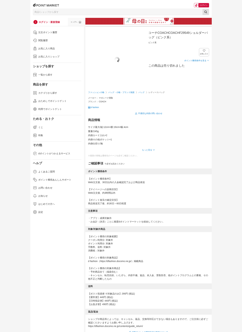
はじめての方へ (44, 204)
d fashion (95, 107)
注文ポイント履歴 (45, 32)
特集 (38, 135)
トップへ (74, 22)
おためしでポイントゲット (50, 101)
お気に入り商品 (44, 48)
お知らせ (40, 196)
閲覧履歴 (40, 40)
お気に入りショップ (46, 57)
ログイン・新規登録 (49, 22)
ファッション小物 (96, 92)
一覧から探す (42, 75)
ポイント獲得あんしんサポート (52, 180)
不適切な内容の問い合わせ (150, 113)
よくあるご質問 (44, 172)
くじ (38, 127)
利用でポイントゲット (47, 109)
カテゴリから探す (45, 93)
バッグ (141, 92)
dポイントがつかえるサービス (51, 153)
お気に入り (204, 54)
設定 (38, 212)
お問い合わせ (42, 188)
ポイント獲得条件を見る (195, 60)
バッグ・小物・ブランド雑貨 (121, 92)
